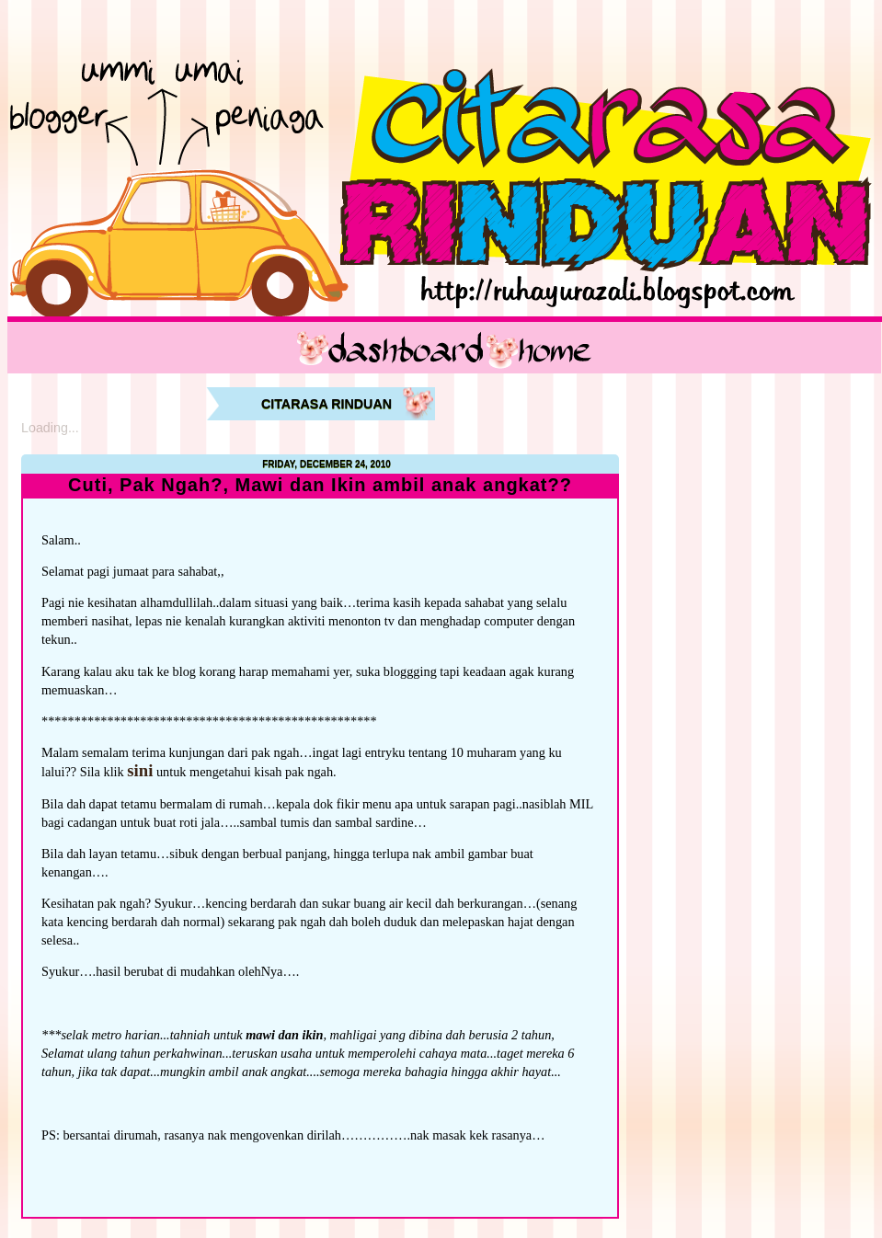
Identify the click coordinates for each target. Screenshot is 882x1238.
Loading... (50, 427)
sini (140, 770)
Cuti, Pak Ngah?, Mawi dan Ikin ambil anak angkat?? (320, 485)
